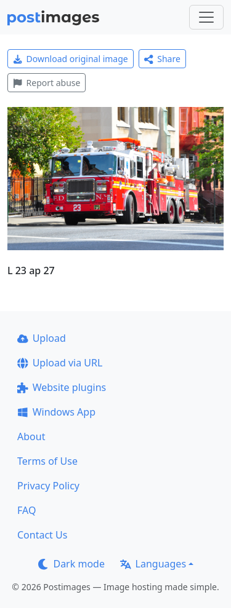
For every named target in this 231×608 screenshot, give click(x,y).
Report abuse (46, 83)
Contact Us (42, 535)
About (31, 436)
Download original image (70, 59)
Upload (41, 338)
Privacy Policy (48, 485)
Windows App (56, 412)
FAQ (26, 510)
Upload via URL (59, 362)
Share (162, 59)
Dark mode (71, 563)
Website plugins (61, 387)
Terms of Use (47, 461)
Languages (153, 563)
